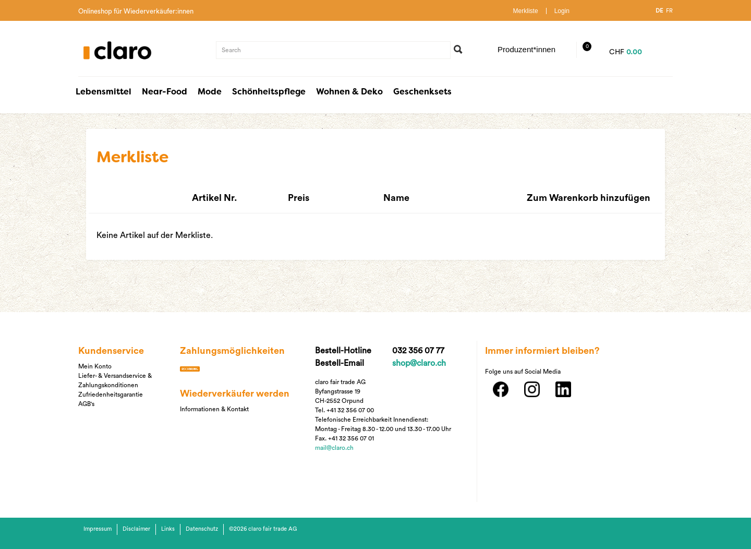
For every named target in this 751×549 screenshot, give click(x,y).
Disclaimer (136, 529)
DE (659, 11)
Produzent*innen (526, 49)
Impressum (97, 529)
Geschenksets (422, 92)
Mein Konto (95, 366)
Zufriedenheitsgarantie (110, 394)
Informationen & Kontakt (214, 409)
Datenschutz (202, 529)
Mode (210, 92)
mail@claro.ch (334, 448)
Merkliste (525, 11)
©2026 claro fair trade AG (263, 529)
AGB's (86, 404)
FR (669, 11)
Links (168, 529)
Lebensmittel (103, 92)
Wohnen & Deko (349, 92)
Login (562, 11)
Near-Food (164, 92)
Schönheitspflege (269, 92)
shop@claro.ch (419, 363)
